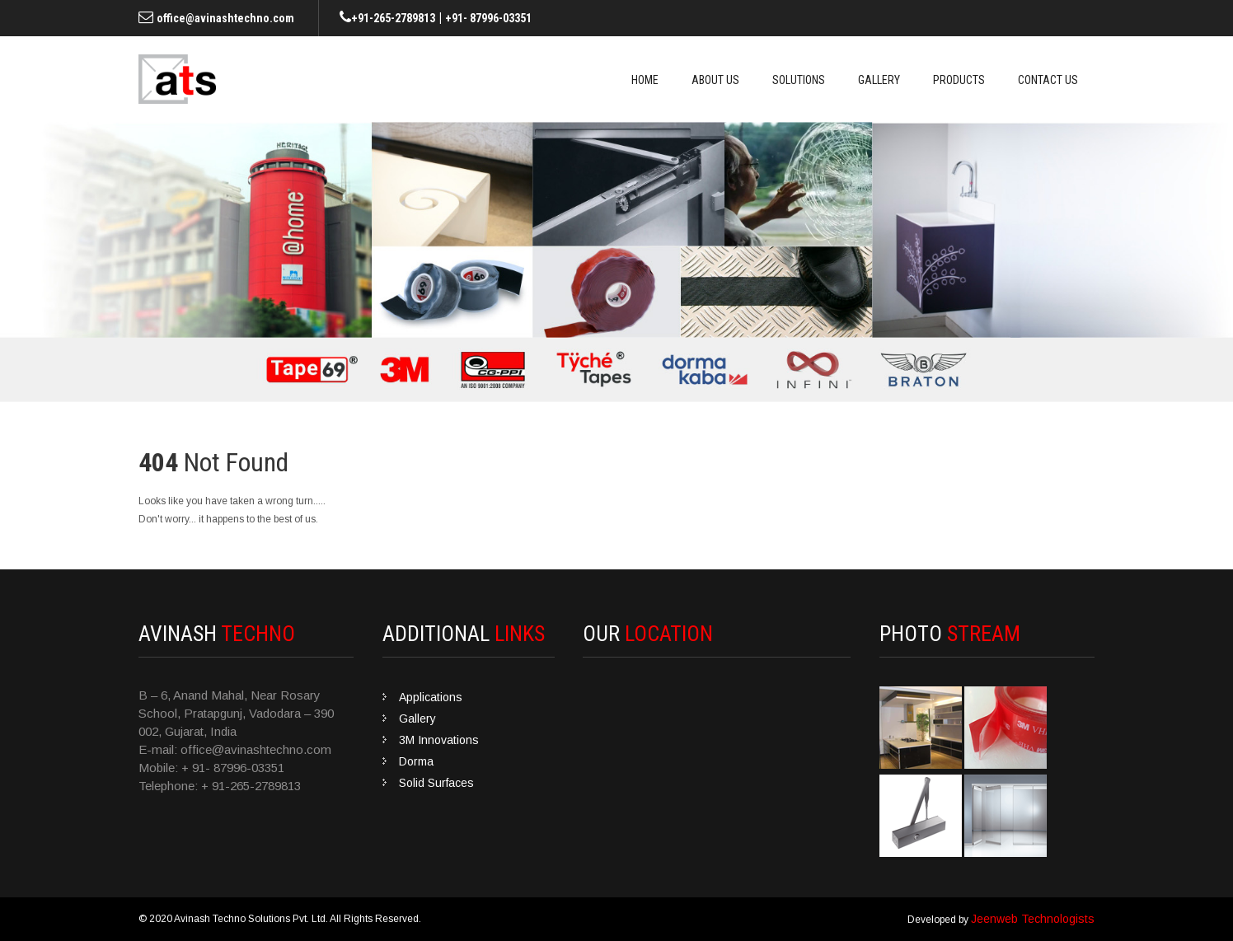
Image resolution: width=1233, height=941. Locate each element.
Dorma (416, 761)
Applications (430, 697)
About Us (715, 80)
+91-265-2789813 (393, 18)
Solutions (798, 80)
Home (645, 80)
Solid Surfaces (436, 782)
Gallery (879, 80)
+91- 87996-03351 (488, 18)
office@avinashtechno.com (225, 18)
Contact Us (1048, 80)
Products (959, 80)
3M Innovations (439, 740)
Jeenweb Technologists (1033, 918)
